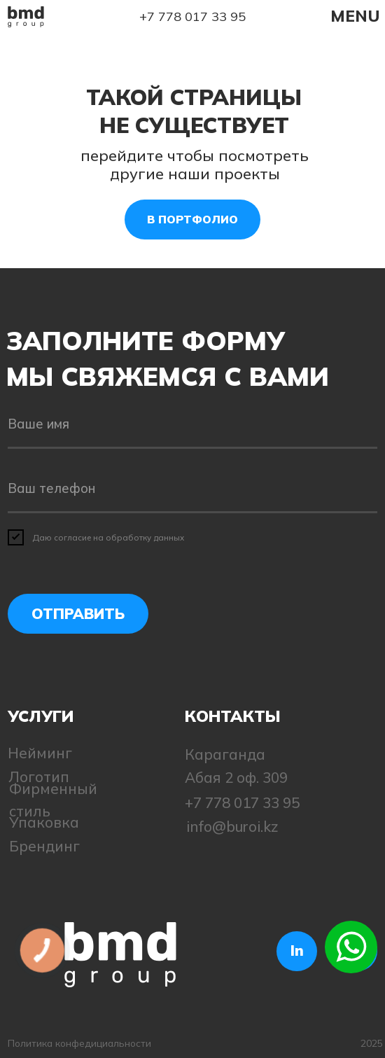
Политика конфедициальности (79, 1043)
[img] (26, 16)
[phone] (192, 489)
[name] (192, 425)
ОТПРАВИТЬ (78, 613)
